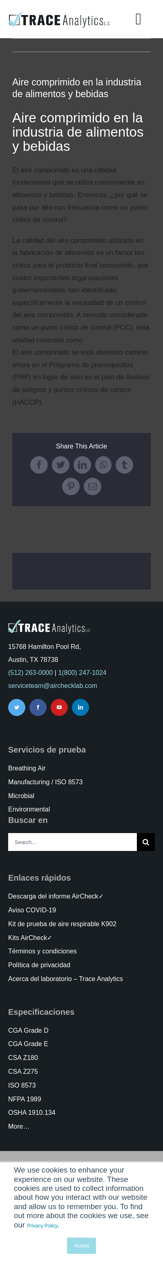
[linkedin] (80, 707)
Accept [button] (81, 1246)
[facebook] (38, 707)
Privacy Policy (42, 1226)
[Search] (146, 842)
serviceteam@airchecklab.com (52, 685)
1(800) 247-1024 (82, 672)
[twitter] (16, 707)
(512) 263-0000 (30, 672)
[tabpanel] (81, 260)
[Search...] (72, 842)
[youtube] (59, 707)
